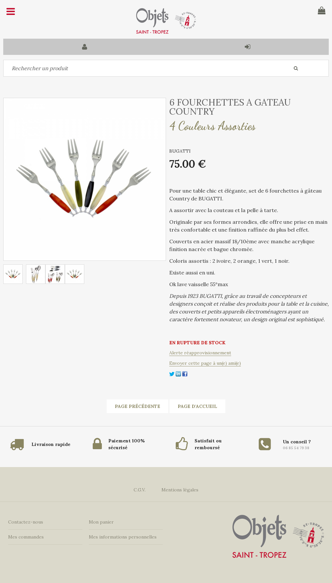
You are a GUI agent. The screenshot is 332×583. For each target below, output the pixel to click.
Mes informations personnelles (123, 537)
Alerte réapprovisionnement (200, 353)
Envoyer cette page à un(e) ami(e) (205, 363)
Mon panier (101, 522)
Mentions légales (179, 490)
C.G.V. (140, 490)
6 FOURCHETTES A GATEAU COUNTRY (230, 106)
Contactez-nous (25, 522)
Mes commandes (26, 537)
